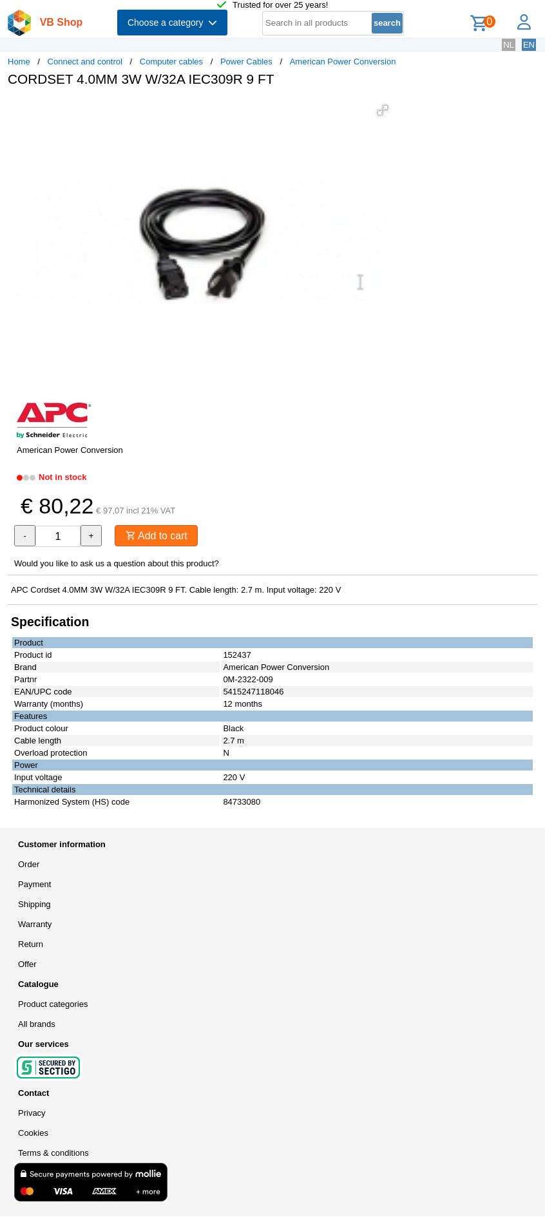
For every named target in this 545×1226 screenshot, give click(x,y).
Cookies (33, 1133)
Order (28, 864)
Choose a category (172, 22)
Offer (27, 964)
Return (30, 944)
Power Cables (246, 61)
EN (529, 45)
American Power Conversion (343, 61)
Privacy (32, 1113)
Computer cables (171, 61)
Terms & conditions (53, 1153)
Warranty (35, 924)
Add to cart (157, 535)
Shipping (34, 904)
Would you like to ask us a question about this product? (116, 563)
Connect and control (85, 61)
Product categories (53, 1004)
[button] (382, 110)
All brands (36, 1024)
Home (19, 61)
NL (508, 45)
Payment (34, 884)
